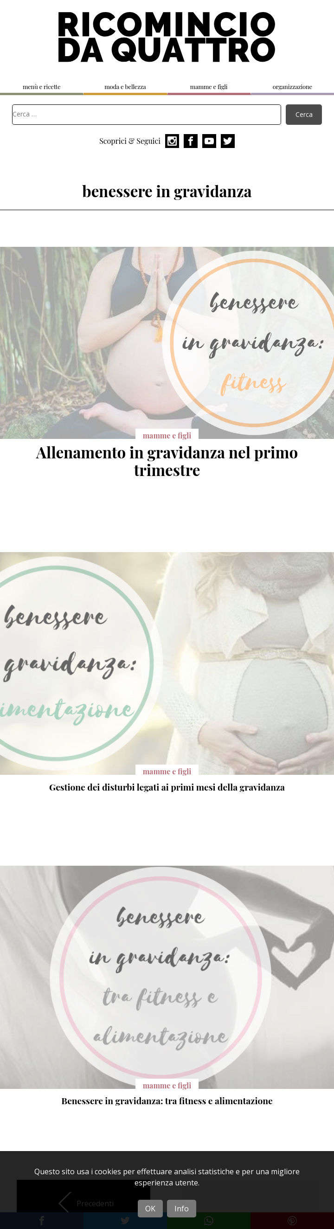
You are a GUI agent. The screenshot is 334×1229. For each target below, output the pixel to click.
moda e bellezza (125, 86)
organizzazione (292, 86)
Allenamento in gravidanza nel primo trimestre (167, 460)
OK (150, 1208)
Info (181, 1208)
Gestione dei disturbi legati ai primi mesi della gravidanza (167, 787)
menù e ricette (41, 86)
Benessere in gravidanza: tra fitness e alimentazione (166, 1100)
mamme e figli (209, 86)
